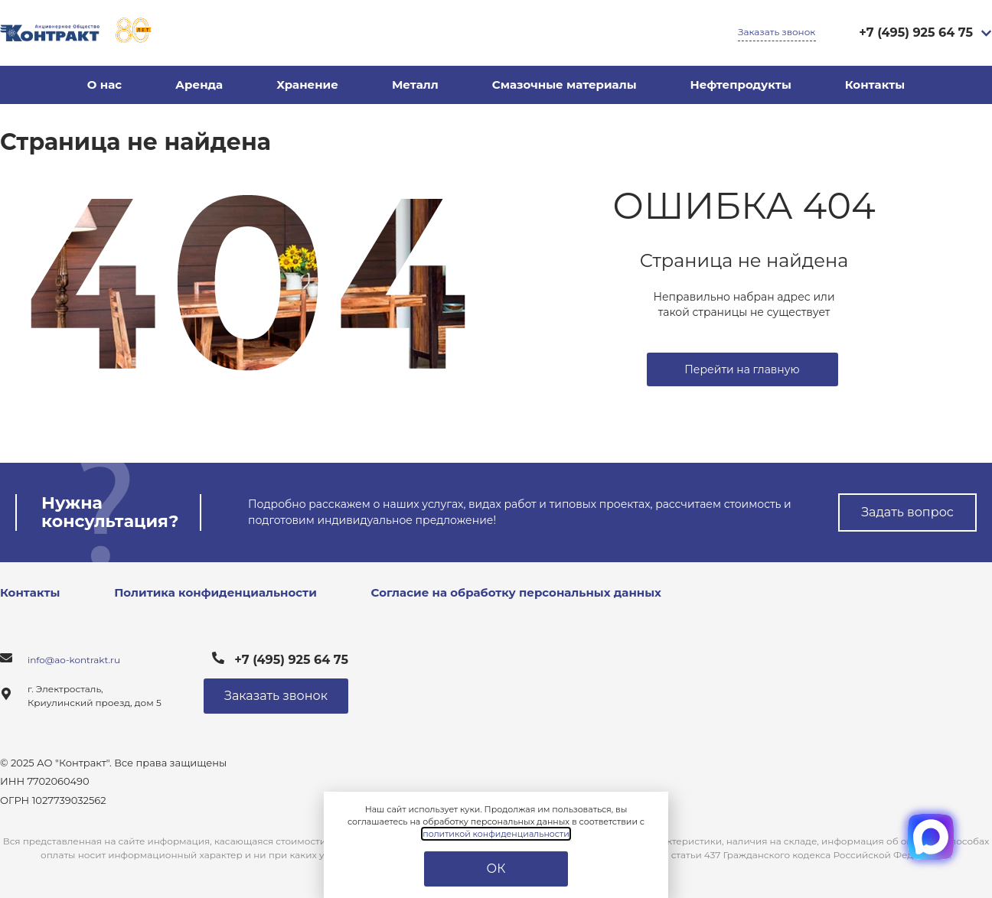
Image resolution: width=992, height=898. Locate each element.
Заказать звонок (776, 31)
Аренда (199, 84)
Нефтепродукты (740, 84)
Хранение (307, 84)
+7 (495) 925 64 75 (916, 32)
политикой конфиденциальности (496, 833)
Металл (415, 84)
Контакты (875, 84)
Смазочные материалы (564, 84)
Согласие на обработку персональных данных (516, 592)
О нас (104, 84)
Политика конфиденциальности (215, 592)
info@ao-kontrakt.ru (74, 659)
